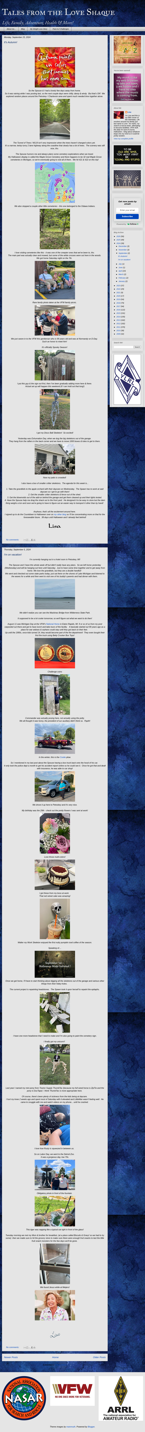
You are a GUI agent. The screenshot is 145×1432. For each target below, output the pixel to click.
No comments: (13, 540)
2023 (119, 286)
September (123, 253)
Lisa (129, 112)
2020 (119, 296)
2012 (119, 324)
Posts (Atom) (61, 1365)
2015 (119, 313)
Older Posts (99, 1357)
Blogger (91, 1427)
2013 (119, 320)
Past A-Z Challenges (61, 29)
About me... (11, 29)
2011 (119, 327)
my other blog (60, 514)
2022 (119, 289)
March (121, 274)
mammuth (70, 1427)
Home (55, 1357)
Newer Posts (11, 1357)
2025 (119, 240)
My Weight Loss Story (38, 29)
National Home (53, 624)
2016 (119, 310)
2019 (119, 299)
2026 (119, 236)
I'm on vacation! (13, 554)
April (121, 271)
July (120, 264)
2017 (119, 306)
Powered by (127, 224)
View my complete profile (123, 139)
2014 (119, 317)
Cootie (63, 757)
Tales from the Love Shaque (58, 12)
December (123, 246)
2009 (119, 334)
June (121, 267)
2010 (119, 330)
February (122, 278)
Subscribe (127, 216)
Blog (23, 29)
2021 (119, 293)
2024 (119, 243)
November (123, 250)
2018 (119, 303)
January (122, 281)
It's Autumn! (10, 42)
